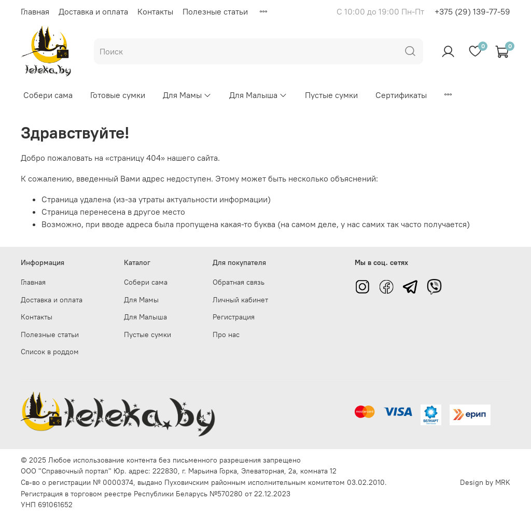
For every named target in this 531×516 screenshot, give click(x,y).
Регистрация (234, 317)
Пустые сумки (331, 95)
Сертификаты (401, 95)
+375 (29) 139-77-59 (472, 11)
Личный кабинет (240, 299)
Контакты (155, 11)
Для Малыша (258, 95)
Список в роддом (50, 351)
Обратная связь (238, 282)
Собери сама (48, 95)
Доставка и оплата (93, 11)
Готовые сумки (117, 95)
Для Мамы (187, 95)
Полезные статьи (215, 11)
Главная (35, 11)
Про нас (226, 334)
